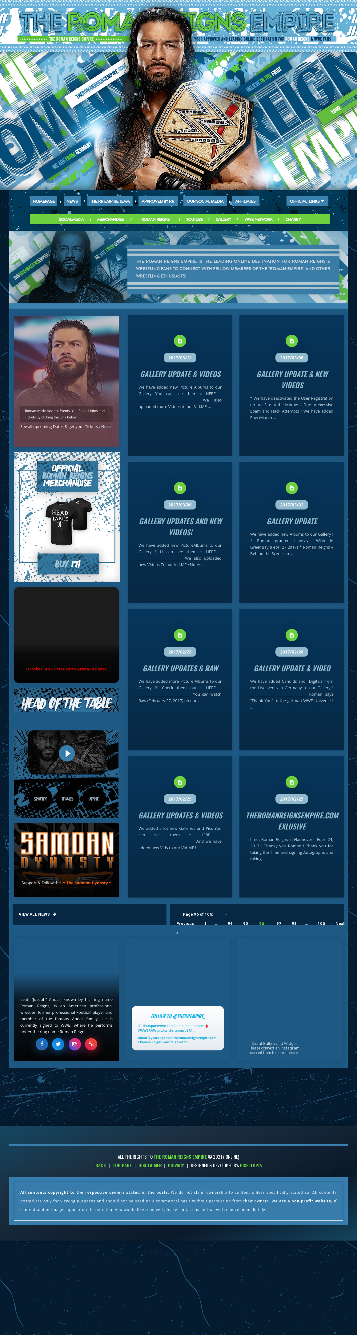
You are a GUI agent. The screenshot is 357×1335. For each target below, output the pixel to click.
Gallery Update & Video (292, 667)
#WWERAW (147, 1030)
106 (321, 923)
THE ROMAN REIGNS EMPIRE (180, 1156)
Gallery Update (292, 520)
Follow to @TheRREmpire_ (178, 1016)
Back (100, 1165)
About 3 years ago (151, 1038)
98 (294, 923)
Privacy (176, 1165)
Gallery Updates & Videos (180, 815)
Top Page (122, 1165)
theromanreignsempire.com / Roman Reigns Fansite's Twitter (177, 1040)
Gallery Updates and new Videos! (180, 526)
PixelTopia (251, 1165)
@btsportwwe (154, 1025)
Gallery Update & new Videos (291, 379)
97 (278, 923)
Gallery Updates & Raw (180, 667)
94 (230, 923)
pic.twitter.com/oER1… (176, 1030)
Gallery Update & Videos (180, 373)
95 (245, 923)
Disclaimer (150, 1165)
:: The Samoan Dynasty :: (87, 882)
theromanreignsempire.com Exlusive (292, 820)
